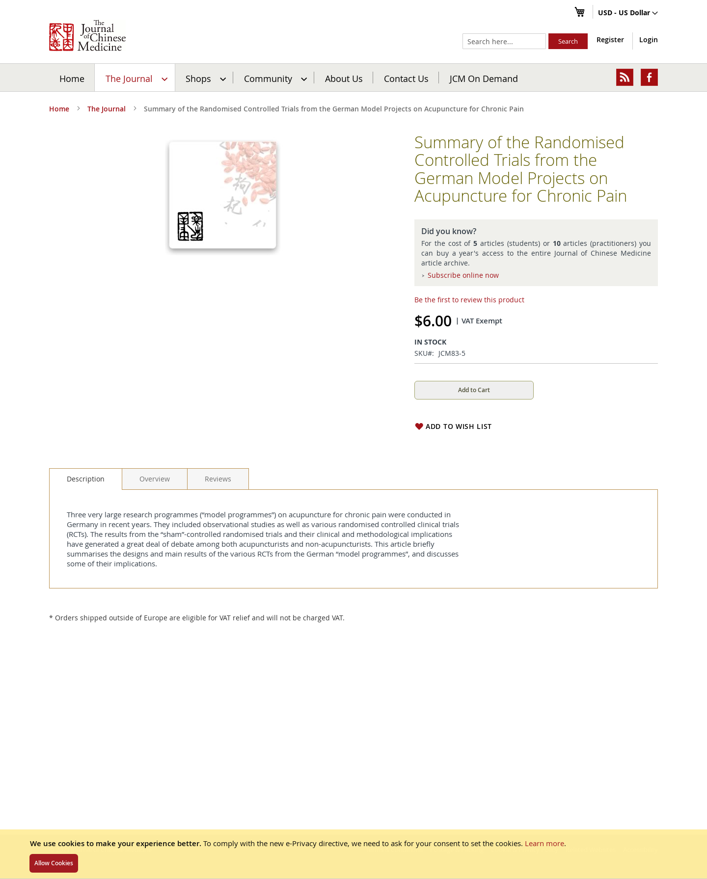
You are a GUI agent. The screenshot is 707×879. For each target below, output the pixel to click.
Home (71, 78)
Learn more (544, 843)
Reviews (218, 478)
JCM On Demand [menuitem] (484, 78)
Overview (154, 478)
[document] (353, 854)
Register (610, 39)
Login (648, 39)
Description (86, 478)
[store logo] (87, 35)
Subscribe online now (463, 275)
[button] (628, 13)
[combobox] (504, 41)
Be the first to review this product (469, 299)
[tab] (85, 479)
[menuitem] (135, 77)
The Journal (106, 108)
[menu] (353, 77)
